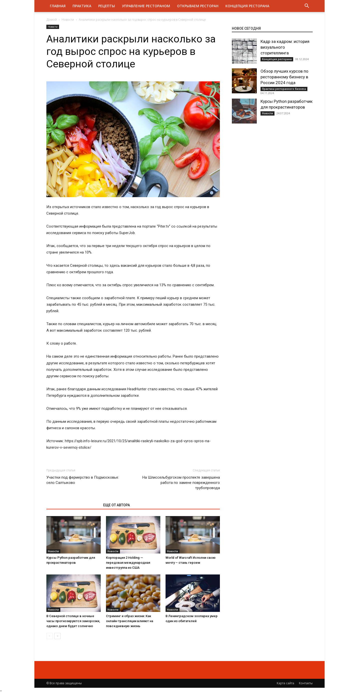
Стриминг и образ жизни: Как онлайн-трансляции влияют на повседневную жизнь (129, 621)
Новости (68, 19)
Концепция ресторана (247, 5)
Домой (51, 19)
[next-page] (57, 636)
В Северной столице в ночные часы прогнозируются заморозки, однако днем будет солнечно (73, 621)
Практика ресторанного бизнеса (284, 89)
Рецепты (106, 5)
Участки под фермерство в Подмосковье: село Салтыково (82, 480)
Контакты (306, 683)
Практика (82, 5)
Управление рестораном (146, 5)
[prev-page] (49, 636)
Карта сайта (285, 683)
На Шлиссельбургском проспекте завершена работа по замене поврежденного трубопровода (181, 482)
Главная (58, 5)
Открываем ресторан (197, 5)
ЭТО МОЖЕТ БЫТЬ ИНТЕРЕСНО (72, 505)
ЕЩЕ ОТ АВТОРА (116, 505)
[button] (307, 6)
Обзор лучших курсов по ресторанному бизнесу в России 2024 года (284, 77)
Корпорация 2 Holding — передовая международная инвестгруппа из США (128, 562)
